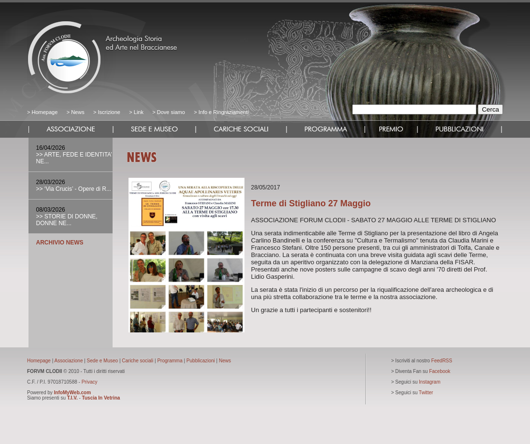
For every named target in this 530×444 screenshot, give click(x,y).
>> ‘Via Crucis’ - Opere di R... (73, 189)
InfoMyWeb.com (72, 392)
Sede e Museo (102, 360)
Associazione (69, 360)
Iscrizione (109, 112)
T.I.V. (72, 398)
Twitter (426, 392)
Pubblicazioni (200, 360)
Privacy (90, 382)
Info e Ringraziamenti (224, 112)
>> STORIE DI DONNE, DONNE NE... (67, 220)
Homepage (44, 112)
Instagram (429, 382)
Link (138, 112)
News (78, 112)
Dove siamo (170, 112)
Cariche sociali (137, 360)
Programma (169, 360)
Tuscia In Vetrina (101, 398)
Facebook (439, 371)
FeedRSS (441, 360)
